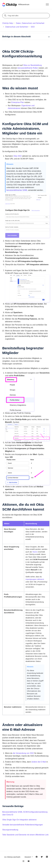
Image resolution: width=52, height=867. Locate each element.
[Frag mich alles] (26, 15)
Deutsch (29, 857)
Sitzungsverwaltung (10, 830)
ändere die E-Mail (38, 762)
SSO (33, 27)
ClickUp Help (7, 23)
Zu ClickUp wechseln (12, 857)
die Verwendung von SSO (23, 753)
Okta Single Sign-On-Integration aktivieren (19, 820)
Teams (34, 552)
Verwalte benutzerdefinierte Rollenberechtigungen (22, 825)
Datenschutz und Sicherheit (16, 27)
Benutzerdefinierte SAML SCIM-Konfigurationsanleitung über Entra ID (24, 813)
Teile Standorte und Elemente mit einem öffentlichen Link (25, 835)
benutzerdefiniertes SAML (16, 190)
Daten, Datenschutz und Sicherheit (30, 23)
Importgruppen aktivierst (35, 579)
